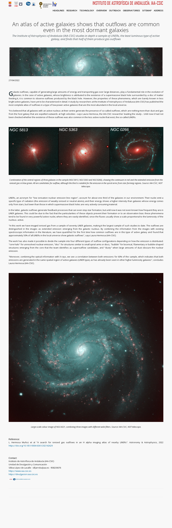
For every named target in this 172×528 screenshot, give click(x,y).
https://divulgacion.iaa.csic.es (23, 474)
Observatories (131, 10)
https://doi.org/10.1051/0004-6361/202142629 (31, 445)
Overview (101, 10)
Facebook (150, 492)
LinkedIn (161, 492)
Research (72, 10)
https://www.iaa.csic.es (20, 470)
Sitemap (147, 10)
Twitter (154, 492)
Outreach (115, 10)
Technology (86, 10)
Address (158, 10)
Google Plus (158, 492)
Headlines (58, 10)
